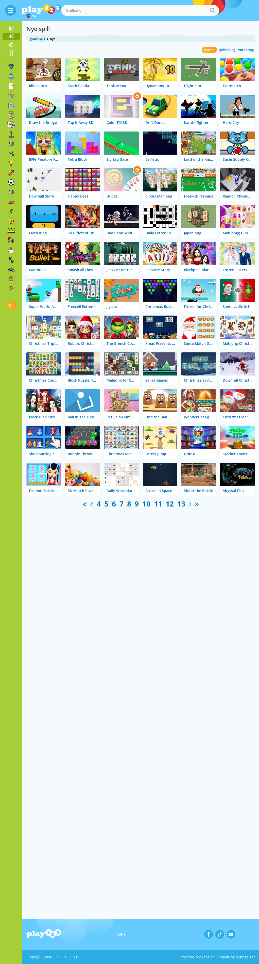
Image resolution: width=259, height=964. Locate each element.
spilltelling (227, 49)
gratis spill (37, 39)
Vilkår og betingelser (237, 957)
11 (158, 504)
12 (170, 504)
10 (146, 504)
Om (121, 934)
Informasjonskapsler (196, 957)
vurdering (246, 49)
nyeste (209, 49)
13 (181, 504)
